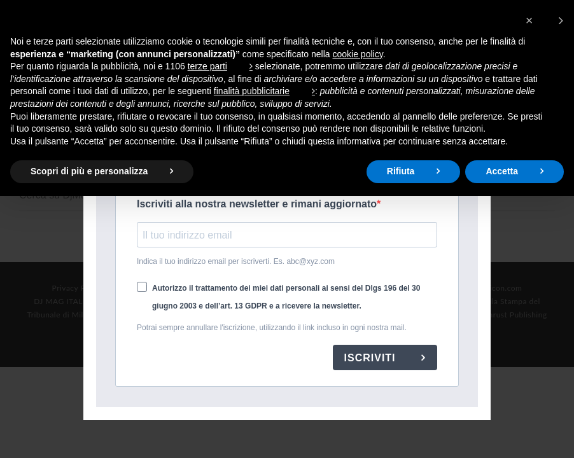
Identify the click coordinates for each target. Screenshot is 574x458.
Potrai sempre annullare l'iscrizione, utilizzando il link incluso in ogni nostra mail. (272, 327)
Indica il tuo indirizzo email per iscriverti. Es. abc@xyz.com (236, 261)
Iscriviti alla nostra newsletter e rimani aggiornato (257, 203)
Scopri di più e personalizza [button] (89, 171)
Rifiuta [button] (401, 171)
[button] (544, 20)
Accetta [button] (502, 171)
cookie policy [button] (358, 54)
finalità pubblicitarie (252, 91)
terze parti (207, 66)
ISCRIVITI (371, 357)
